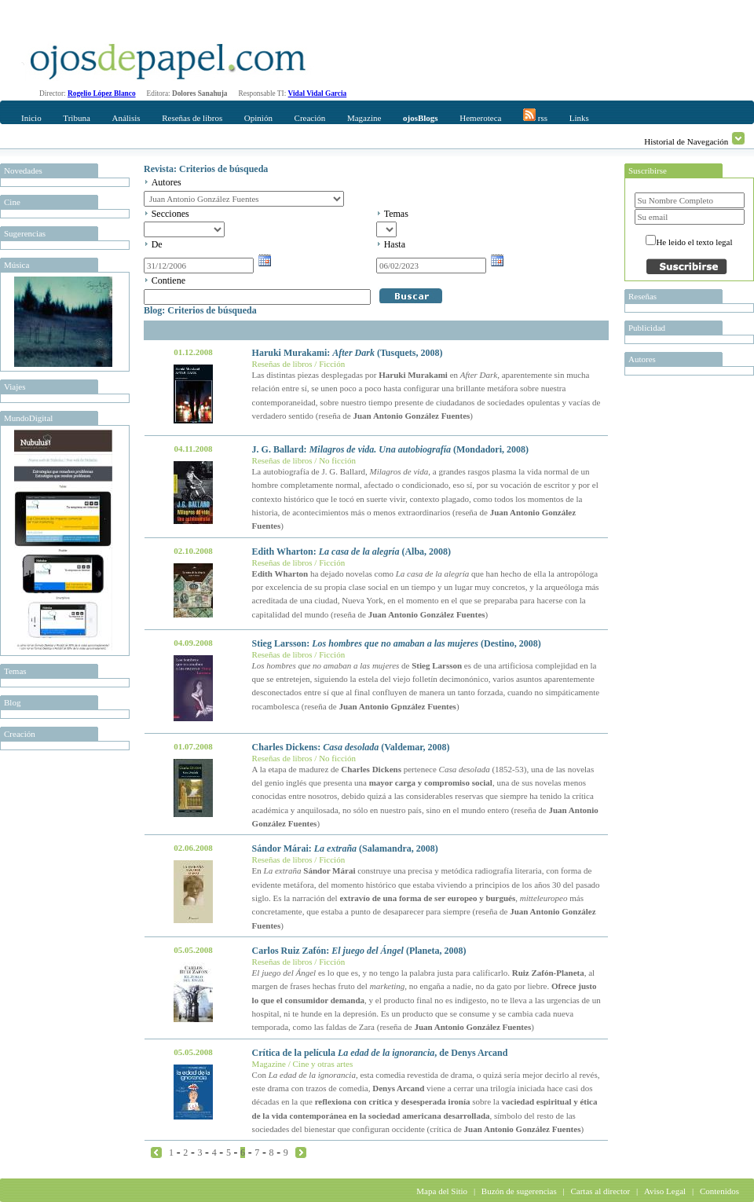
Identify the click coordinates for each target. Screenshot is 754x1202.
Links (579, 118)
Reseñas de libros (192, 118)
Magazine (364, 118)
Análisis (126, 118)
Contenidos (719, 1191)
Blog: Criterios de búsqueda (200, 310)
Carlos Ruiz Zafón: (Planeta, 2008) (359, 950)
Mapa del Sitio (441, 1191)
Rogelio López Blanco (102, 93)
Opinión (258, 118)
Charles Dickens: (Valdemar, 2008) (351, 747)
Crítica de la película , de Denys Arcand (380, 1052)
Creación (310, 118)
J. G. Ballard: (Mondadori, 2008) (390, 449)
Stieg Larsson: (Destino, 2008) (396, 643)
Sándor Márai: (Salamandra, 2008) (345, 848)
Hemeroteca (480, 118)
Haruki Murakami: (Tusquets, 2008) (347, 352)
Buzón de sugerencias (519, 1191)
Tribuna (76, 118)
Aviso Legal (665, 1191)
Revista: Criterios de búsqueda (206, 168)
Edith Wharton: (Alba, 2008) (351, 551)
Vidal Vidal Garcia (317, 93)
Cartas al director (600, 1191)
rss (535, 115)
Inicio (31, 118)
